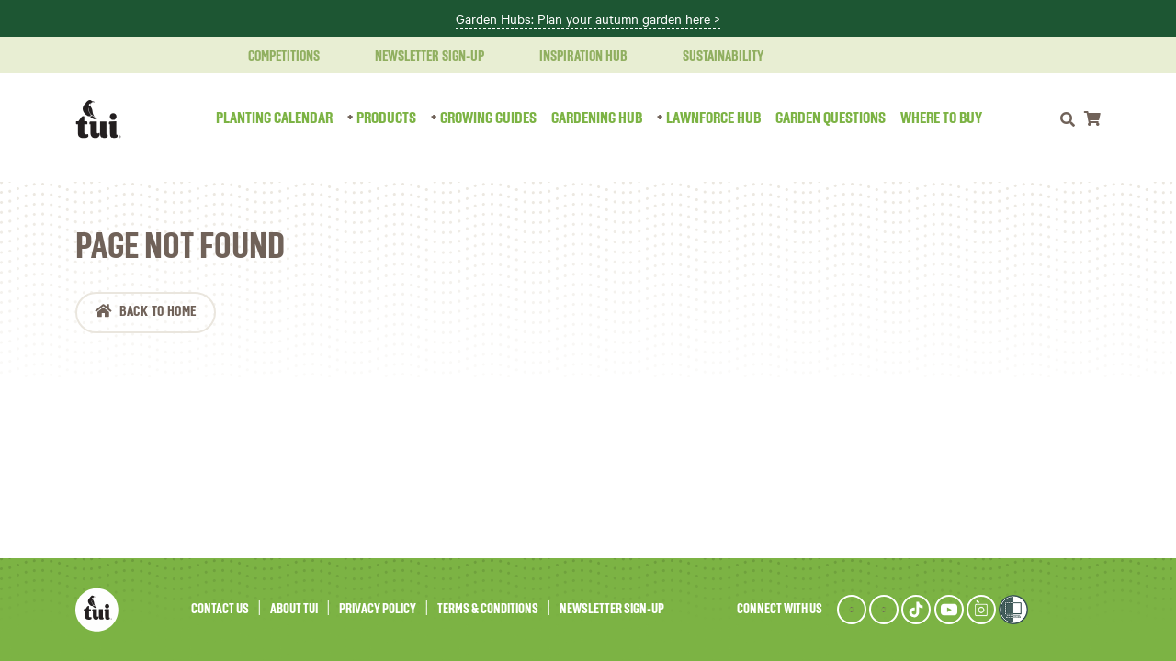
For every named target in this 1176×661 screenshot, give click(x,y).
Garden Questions (830, 118)
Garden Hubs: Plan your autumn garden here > (588, 19)
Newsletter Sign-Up (418, 57)
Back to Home (158, 312)
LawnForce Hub (713, 118)
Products (386, 118)
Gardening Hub (596, 118)
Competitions (273, 57)
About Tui (294, 609)
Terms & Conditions (487, 609)
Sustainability (712, 57)
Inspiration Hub (572, 57)
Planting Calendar (274, 118)
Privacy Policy (377, 609)
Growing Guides (488, 118)
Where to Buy (941, 118)
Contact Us (220, 609)
